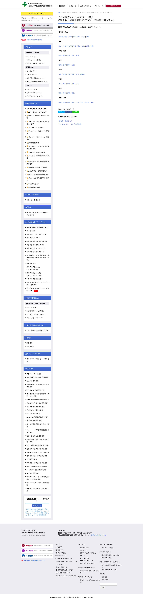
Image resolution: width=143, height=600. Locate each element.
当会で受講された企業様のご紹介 (37, 330)
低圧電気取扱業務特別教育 (36, 390)
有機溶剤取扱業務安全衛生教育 (37, 449)
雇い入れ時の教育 (33, 381)
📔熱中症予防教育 (33, 143)
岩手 (70, 37)
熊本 (73, 102)
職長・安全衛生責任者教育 (36, 436)
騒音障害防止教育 (33, 473)
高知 (73, 93)
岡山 (68, 83)
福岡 (60, 102)
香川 (64, 93)
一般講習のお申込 (113, 6)
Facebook (68, 111)
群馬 (87, 46)
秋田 (79, 37)
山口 (77, 83)
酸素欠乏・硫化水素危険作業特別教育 (38, 399)
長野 (64, 55)
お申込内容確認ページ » (37, 13)
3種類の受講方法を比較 (31, 40)
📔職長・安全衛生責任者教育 (36, 112)
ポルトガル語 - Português (35, 314)
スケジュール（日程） (34, 60)
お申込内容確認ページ (63, 572)
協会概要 (62, 6)
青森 (65, 37)
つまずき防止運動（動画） (36, 245)
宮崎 (81, 102)
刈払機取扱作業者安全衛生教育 (37, 463)
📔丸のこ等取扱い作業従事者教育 (37, 171)
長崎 (68, 102)
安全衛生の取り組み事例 (35, 279)
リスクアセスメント (33, 238)
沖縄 (92, 102)
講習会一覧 (73, 6)
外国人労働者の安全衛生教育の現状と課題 (66, 575)
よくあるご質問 (32, 89)
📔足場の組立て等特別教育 (36, 152)
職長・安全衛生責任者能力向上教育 (37, 445)
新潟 (60, 55)
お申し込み (83, 555)
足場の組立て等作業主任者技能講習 (37, 377)
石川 (73, 55)
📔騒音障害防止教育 (33, 187)
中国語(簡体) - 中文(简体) (35, 311)
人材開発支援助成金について (36, 78)
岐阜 (64, 65)
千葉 (74, 46)
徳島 (60, 93)
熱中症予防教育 (32, 459)
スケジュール (99, 6)
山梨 (92, 46)
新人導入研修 (31, 231)
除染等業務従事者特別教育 (36, 406)
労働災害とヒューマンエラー (36, 248)
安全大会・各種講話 (33, 200)
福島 (87, 37)
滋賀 (73, 74)
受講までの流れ (85, 6)
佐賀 (64, 102)
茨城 (79, 46)
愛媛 (68, 93)
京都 (68, 74)
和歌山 (82, 74)
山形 (83, 37)
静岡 (68, 65)
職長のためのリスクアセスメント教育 (38, 452)
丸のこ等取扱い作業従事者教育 (37, 456)
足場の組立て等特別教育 (35, 410)
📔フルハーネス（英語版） (36, 127)
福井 (77, 55)
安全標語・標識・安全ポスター (37, 234)
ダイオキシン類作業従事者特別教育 (37, 417)
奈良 (77, 74)
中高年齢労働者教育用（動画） (37, 241)
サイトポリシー (61, 564)
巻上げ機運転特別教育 (34, 420)
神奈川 (65, 46)
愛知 (60, 65)
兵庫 (64, 74)
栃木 (83, 46)
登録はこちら (37, 506)
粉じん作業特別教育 (33, 413)
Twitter (61, 112)
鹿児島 (87, 102)
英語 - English (31, 307)
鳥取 (60, 83)
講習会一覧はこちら (65, 121)
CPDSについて (32, 74)
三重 (73, 65)
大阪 (60, 74)
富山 (68, 55)
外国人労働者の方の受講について (37, 81)
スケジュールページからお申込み (70, 124)
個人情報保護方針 (61, 567)
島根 (64, 83)
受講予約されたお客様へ (35, 96)
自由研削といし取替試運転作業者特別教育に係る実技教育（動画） (38, 257)
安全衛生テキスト (107, 557)
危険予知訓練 (31, 263)
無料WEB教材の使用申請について (38, 227)
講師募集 (30, 343)
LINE (75, 112)
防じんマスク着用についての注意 (90, 581)
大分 (77, 102)
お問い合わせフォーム (34, 93)
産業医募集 (30, 346)
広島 (73, 83)
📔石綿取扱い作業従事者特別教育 (37, 167)
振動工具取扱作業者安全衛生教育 (37, 466)
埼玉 (70, 46)
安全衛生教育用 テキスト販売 (37, 109)
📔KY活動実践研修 (33, 184)
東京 (60, 46)
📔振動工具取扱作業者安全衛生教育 (37, 174)
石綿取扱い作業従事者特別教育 (37, 403)
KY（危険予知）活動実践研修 (37, 470)
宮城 (74, 37)
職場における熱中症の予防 (36, 252)
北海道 (61, 37)
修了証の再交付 (32, 71)
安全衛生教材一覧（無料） (110, 569)
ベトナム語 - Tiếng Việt (35, 318)
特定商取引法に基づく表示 (64, 570)
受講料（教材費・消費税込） (36, 63)
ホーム (58, 544)
